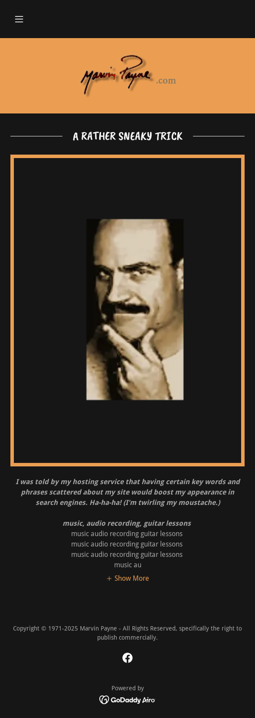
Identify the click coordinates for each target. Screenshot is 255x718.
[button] (19, 19)
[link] (127, 76)
